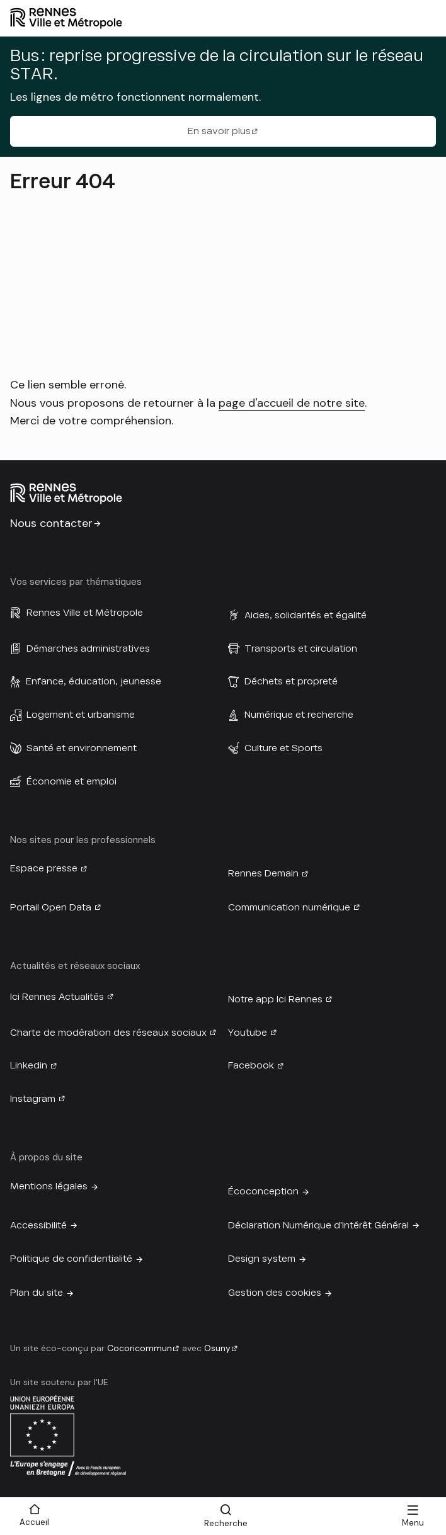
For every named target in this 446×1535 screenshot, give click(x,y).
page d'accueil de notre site (292, 403)
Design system (261, 1258)
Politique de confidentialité (71, 1258)
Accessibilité (38, 1225)
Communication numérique (289, 907)
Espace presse (43, 868)
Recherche (226, 1523)
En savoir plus (219, 131)
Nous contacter (51, 523)
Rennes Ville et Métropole (84, 612)
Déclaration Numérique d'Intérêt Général (318, 1225)
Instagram (32, 1098)
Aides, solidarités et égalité (305, 615)
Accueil (34, 1522)
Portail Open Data (50, 907)
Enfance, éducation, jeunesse (93, 681)
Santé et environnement (81, 748)
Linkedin (28, 1065)
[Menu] (412, 1516)
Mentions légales (49, 1186)
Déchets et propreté (291, 681)
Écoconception (263, 1191)
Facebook (251, 1065)
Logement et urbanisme (80, 714)
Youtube (247, 1032)
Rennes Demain (263, 873)
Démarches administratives (88, 648)
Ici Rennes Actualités (57, 996)
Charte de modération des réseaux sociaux (108, 1032)
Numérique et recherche (298, 714)
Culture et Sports (283, 748)
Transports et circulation (300, 648)
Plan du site (36, 1292)
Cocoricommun (139, 1348)
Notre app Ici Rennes (275, 999)
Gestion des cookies (274, 1292)
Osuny (217, 1348)
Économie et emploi (71, 781)
